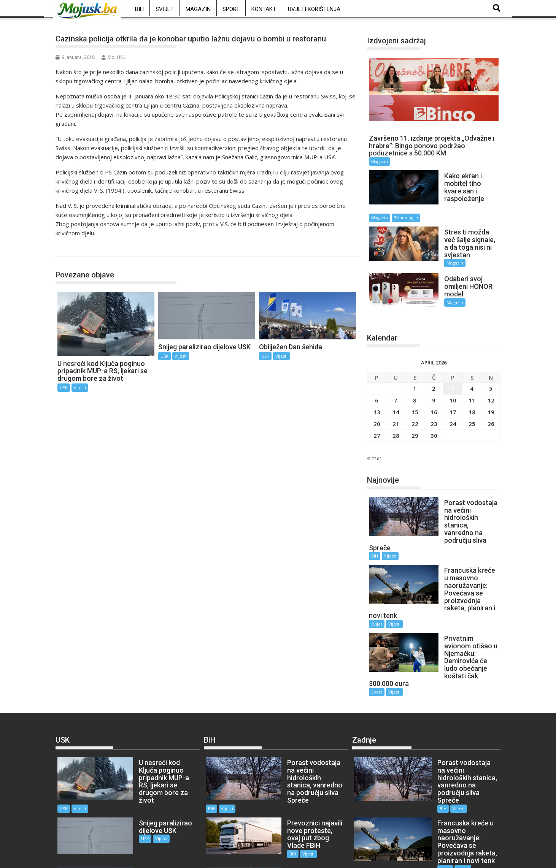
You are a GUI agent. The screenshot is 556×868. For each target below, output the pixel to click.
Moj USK (113, 57)
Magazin (198, 9)
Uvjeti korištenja (314, 9)
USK (69, 249)
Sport (231, 9)
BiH (139, 9)
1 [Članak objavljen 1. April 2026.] (414, 356)
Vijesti (80, 387)
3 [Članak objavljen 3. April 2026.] (452, 356)
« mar (374, 425)
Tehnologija (468, 199)
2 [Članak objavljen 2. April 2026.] (433, 356)
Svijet (165, 9)
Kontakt (263, 9)
